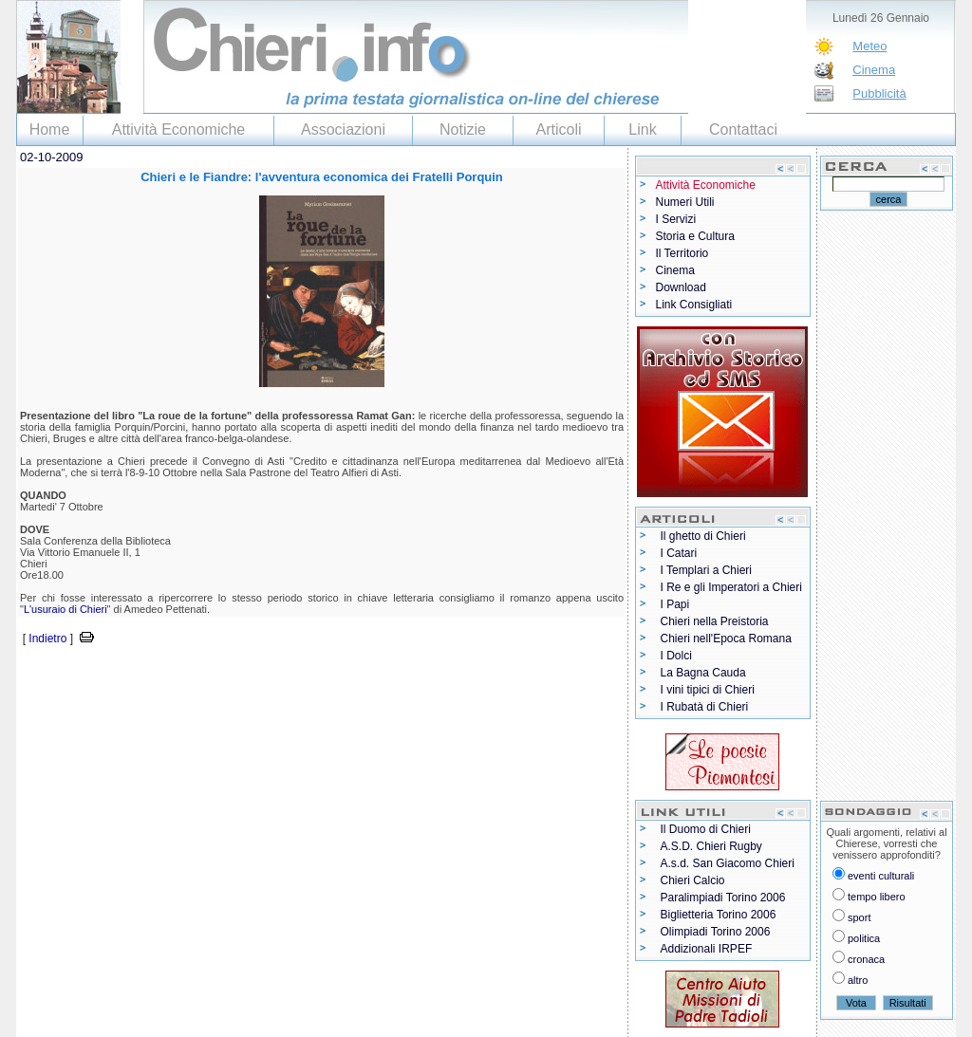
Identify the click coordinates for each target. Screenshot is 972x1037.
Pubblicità (879, 93)
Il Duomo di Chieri (706, 829)
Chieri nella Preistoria (715, 621)
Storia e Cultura (695, 236)
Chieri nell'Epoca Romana (726, 638)
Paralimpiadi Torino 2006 (723, 897)
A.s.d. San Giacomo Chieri (727, 863)
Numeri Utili (685, 202)
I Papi (675, 604)
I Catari (679, 553)
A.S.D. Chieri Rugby (711, 846)
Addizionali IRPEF (707, 948)
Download (681, 287)
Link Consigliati (694, 304)
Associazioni (343, 129)
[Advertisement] (238, 677)
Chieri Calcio (693, 880)
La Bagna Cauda (703, 672)
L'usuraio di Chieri (65, 609)
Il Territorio (682, 253)
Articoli (558, 129)
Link (642, 129)
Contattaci (743, 129)
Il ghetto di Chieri (703, 536)
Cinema (873, 70)
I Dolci (676, 655)
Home (49, 129)
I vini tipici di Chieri (708, 689)
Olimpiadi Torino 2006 (716, 931)
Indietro (47, 638)
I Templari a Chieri (706, 570)
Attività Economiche (179, 129)
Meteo (869, 46)
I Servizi (676, 219)
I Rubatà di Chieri (705, 706)
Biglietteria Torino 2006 (718, 914)
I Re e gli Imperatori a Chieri (731, 587)
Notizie (462, 129)
